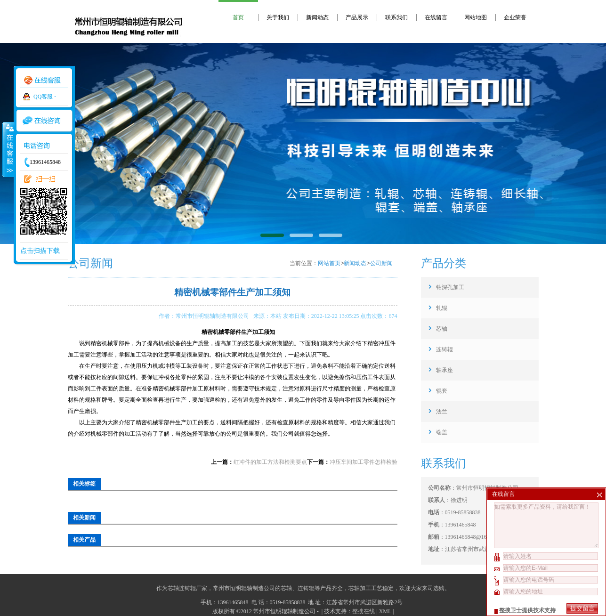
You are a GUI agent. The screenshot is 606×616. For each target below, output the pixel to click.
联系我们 (396, 17)
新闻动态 (317, 17)
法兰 (441, 411)
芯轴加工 (359, 588)
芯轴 (441, 328)
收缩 (8, 149)
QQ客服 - (44, 96)
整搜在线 (363, 611)
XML (385, 611)
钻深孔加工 (450, 287)
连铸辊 (444, 349)
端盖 (441, 432)
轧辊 (441, 308)
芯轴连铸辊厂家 (187, 588)
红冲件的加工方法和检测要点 (270, 462)
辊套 (441, 391)
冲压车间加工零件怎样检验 (363, 462)
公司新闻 (381, 263)
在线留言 (436, 17)
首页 (238, 17)
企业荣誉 (515, 17)
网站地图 (475, 17)
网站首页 (329, 263)
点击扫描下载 (40, 250)
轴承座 (444, 370)
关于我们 (278, 17)
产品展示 (357, 17)
